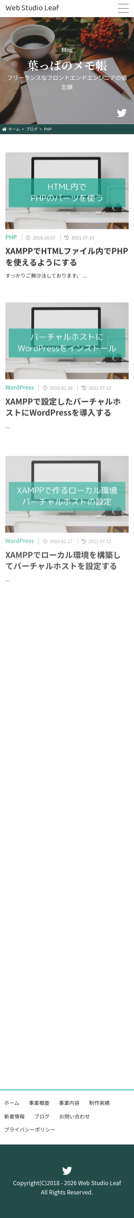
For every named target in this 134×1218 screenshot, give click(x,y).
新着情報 (14, 1116)
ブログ (42, 1116)
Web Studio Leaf (32, 8)
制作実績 (99, 1102)
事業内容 (69, 1102)
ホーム (12, 1102)
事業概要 (39, 1102)
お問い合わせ (74, 1116)
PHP (11, 238)
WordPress (19, 390)
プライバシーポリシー (30, 1129)
